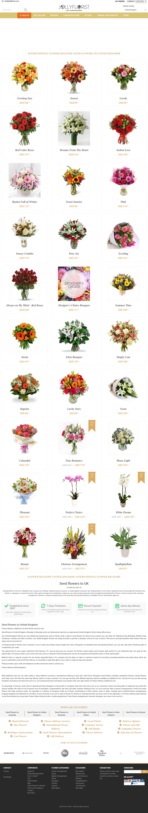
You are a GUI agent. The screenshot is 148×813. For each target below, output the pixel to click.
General (54, 786)
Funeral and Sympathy (107, 15)
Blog (29, 783)
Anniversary (80, 783)
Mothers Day (80, 774)
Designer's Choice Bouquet (74, 305)
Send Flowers (32, 781)
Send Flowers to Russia (135, 712)
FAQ (28, 778)
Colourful (24, 461)
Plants (54, 778)
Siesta (25, 357)
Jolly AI (24, 15)
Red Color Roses (25, 150)
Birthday (54, 15)
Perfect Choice (74, 512)
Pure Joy (74, 254)
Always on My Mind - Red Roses (24, 305)
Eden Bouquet (74, 357)
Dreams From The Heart (74, 150)
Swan (123, 409)
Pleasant (24, 512)
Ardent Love (123, 150)
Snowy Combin (25, 254)
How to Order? (32, 776)
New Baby (79, 788)
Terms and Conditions (35, 788)
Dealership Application (35, 774)
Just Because (80, 786)
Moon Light (123, 461)
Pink (123, 202)
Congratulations (71, 15)
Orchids (54, 783)
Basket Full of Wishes (24, 202)
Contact (6, 771)
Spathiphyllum (123, 564)
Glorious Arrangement (74, 564)
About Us (30, 771)
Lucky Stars (74, 409)
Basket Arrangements (59, 776)
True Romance (74, 461)
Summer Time (123, 305)
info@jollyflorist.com (10, 1)
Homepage (7, 777)
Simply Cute (123, 357)
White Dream (123, 512)
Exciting (123, 254)
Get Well (88, 15)
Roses (54, 774)
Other (126, 15)
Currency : (131, 1)
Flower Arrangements (59, 771)
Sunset (74, 98)
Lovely (123, 98)
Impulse (24, 409)
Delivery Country (128, 6)
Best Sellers (39, 15)
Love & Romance (82, 776)
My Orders (120, 1)
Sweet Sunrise (74, 202)
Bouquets (55, 781)
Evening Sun (24, 98)
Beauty (24, 564)
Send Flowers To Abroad (36, 786)
